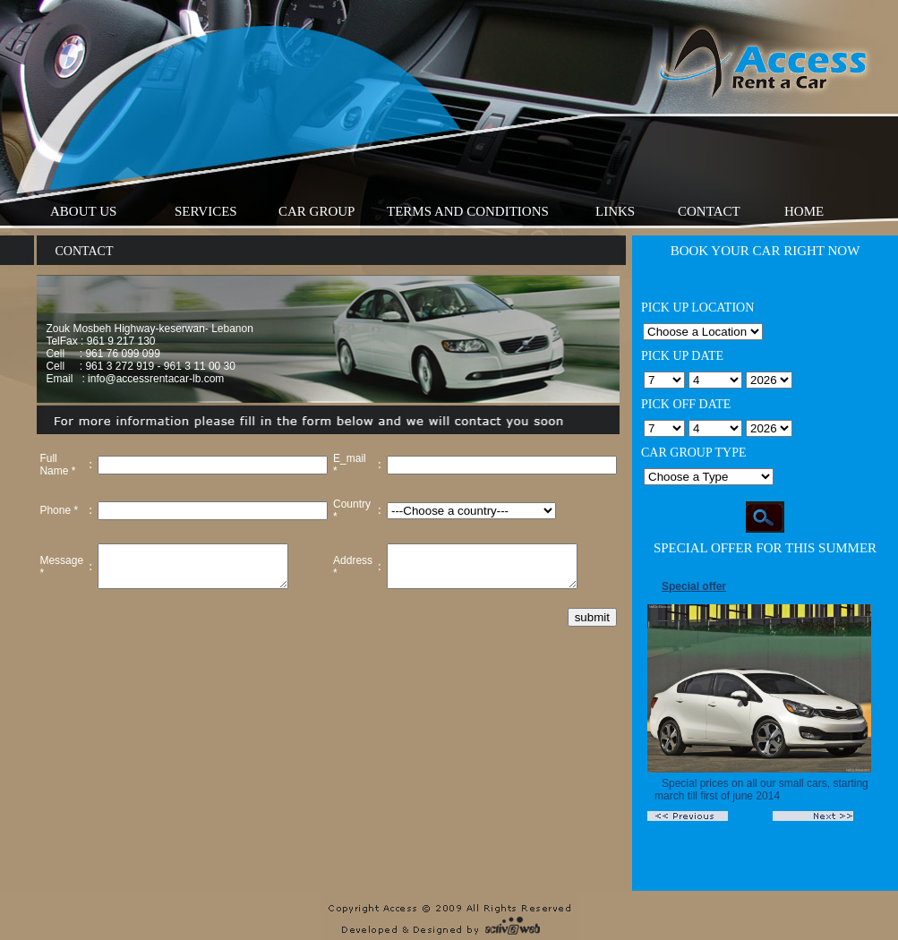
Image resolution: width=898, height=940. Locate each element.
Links (615, 211)
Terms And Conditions (468, 211)
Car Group (316, 211)
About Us (83, 211)
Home (804, 211)
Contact (709, 211)
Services (206, 211)
